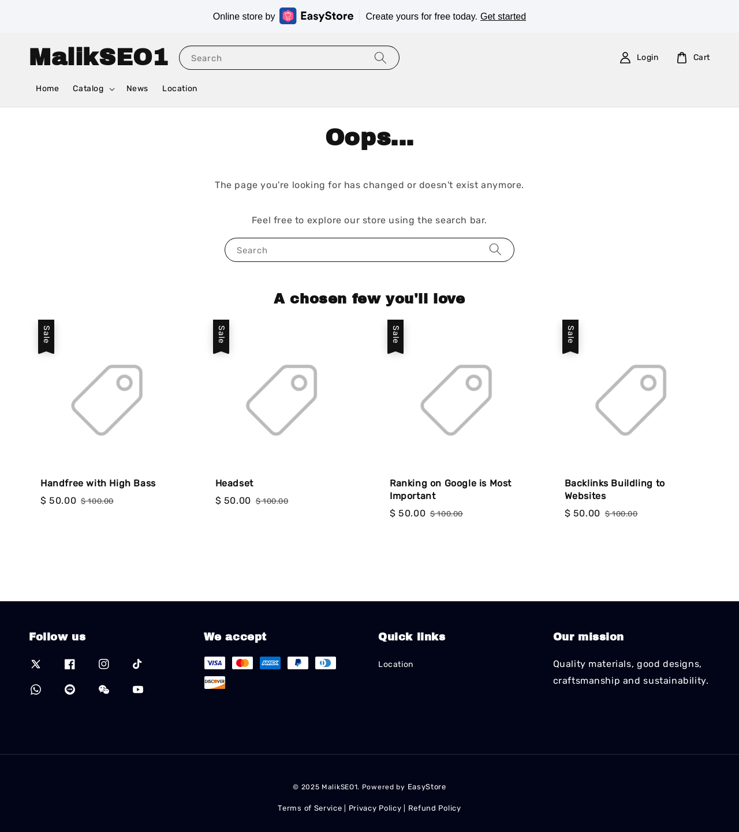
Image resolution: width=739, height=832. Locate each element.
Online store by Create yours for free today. (369, 16)
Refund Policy (434, 808)
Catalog (88, 88)
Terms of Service (310, 808)
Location (179, 88)
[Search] (380, 57)
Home (47, 88)
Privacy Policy (375, 808)
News (137, 88)
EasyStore (427, 786)
